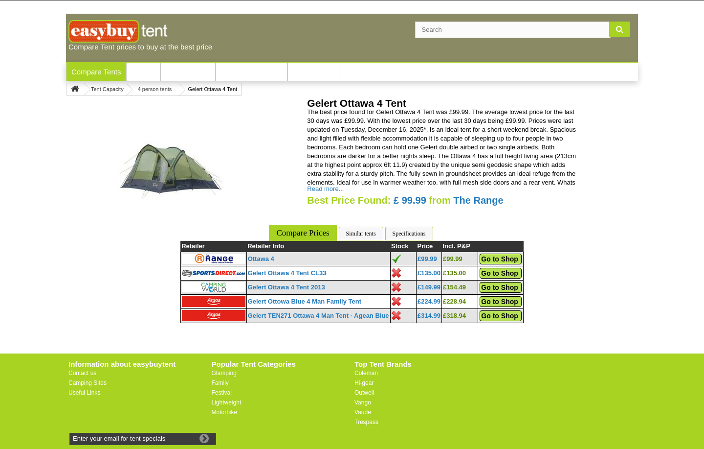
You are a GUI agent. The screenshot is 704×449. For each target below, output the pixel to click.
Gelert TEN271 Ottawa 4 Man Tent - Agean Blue (318, 315)
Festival (222, 392)
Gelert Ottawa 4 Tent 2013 (286, 287)
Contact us (82, 373)
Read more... (325, 188)
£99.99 (427, 258)
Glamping (224, 373)
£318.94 (454, 315)
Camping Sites (87, 382)
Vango (362, 402)
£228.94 (454, 301)
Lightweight (227, 402)
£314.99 (429, 315)
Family (220, 382)
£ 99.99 (410, 200)
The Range (478, 200)
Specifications (409, 233)
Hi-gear (364, 382)
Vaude (362, 412)
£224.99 (429, 301)
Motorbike (225, 412)
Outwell (364, 392)
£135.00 (429, 273)
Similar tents (361, 233)
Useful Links (84, 392)
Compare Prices (302, 232)
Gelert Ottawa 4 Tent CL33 (287, 273)
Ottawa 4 (261, 258)
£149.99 (429, 287)
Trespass (366, 422)
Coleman (366, 373)
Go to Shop (499, 259)
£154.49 (454, 287)
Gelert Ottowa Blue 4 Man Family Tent (304, 301)
